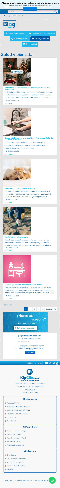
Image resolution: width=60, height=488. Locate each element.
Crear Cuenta (11, 455)
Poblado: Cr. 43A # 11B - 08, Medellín (30, 387)
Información (30, 399)
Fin (55, 309)
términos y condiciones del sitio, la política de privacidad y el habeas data (31, 347)
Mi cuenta (30, 451)
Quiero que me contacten (25, 328)
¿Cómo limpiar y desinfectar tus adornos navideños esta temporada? (27, 88)
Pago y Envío (30, 427)
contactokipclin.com (30, 393)
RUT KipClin (12, 421)
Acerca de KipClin (13, 403)
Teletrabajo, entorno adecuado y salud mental (23, 284)
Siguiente (49, 309)
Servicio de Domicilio (14, 434)
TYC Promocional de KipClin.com (18, 410)
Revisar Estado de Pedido (16, 466)
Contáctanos (11, 417)
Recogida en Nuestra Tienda (16, 438)
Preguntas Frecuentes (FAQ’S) (17, 414)
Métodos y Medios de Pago (16, 431)
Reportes (10, 469)
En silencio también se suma (16, 237)
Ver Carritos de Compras (15, 462)
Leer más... (8, 103)
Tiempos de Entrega (14, 442)
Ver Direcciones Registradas (16, 459)
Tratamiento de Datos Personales (18, 407)
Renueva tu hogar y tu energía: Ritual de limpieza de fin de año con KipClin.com (28, 139)
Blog (8, 16)
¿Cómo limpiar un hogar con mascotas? (20, 188)
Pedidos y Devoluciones (15, 445)
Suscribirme (30, 352)
